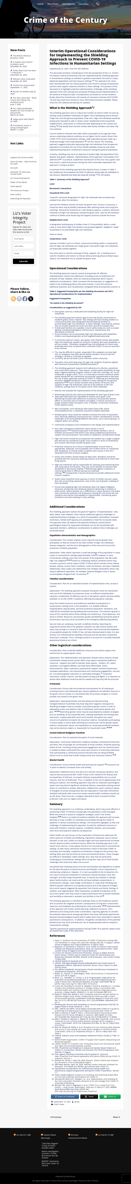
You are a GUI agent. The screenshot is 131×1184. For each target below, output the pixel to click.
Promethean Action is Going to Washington (20, 126)
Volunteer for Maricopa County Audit (20, 173)
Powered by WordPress (65, 1176)
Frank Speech (16, 186)
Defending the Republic (20, 199)
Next (116, 1117)
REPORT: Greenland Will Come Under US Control (50, 1163)
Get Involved (68, 4)
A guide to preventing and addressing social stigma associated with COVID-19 (87, 1009)
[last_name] (23, 246)
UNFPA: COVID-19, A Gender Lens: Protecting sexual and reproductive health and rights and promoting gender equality (87, 1045)
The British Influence (22, 56)
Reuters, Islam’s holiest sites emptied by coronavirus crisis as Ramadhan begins (86, 1061)
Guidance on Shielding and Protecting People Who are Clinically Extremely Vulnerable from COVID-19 (86, 1076)
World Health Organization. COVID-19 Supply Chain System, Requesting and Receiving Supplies (87, 1040)
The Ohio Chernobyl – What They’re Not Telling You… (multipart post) (23, 100)
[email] (23, 253)
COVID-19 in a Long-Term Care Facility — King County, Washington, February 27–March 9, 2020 (84, 1086)
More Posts (52, 4)
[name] (23, 239)
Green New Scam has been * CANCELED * (23, 71)
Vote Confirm (15, 194)
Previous (56, 1117)
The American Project (19, 190)
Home (40, 4)
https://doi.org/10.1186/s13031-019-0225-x (79, 984)
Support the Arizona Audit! (21, 157)
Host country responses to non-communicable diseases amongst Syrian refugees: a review (87, 1021)
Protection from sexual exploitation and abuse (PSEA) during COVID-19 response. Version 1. (87, 1057)
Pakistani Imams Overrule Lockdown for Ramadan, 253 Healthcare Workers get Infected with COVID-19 (86, 1065)
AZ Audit (14, 168)
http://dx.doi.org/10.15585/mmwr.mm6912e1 (78, 1091)
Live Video (84, 4)
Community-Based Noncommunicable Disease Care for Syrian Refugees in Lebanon (86, 1014)
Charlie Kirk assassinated (24, 85)
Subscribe (23, 261)
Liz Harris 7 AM (23, 1135)
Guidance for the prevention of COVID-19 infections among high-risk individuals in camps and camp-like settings (86, 941)
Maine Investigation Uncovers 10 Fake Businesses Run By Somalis (50, 1154)
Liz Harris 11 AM (105, 1135)
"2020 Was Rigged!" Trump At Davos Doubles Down (50, 1146)
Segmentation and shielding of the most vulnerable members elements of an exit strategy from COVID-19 (86, 1080)
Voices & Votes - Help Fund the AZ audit (23, 163)
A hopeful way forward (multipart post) (21, 63)
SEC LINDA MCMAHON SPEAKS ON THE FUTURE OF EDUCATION (22, 110)
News (61, 1104)
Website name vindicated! (24, 79)
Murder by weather (21, 91)
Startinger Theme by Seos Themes (84, 1181)
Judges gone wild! (20, 119)
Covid (56, 1104)
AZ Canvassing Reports (20, 178)
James (77, 1102)
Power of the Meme (18, 182)
